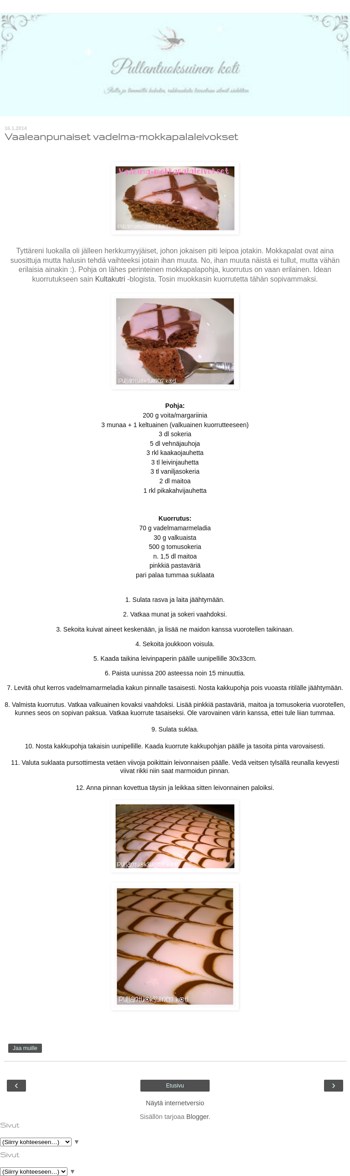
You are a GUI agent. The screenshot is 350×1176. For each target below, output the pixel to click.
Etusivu (175, 1085)
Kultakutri (110, 279)
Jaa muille (25, 1048)
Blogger (197, 1116)
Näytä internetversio (175, 1103)
